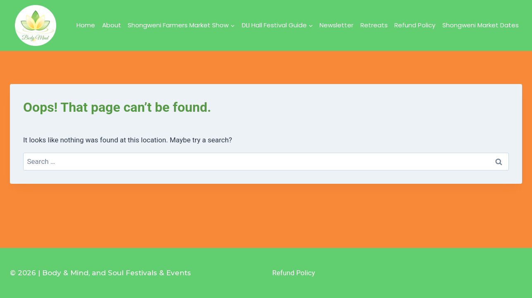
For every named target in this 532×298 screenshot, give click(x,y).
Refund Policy (414, 25)
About (111, 25)
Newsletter (336, 25)
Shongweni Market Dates (480, 25)
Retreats (374, 25)
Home (85, 25)
